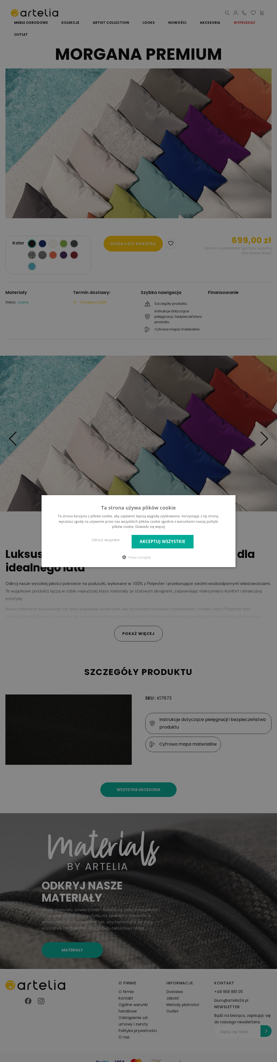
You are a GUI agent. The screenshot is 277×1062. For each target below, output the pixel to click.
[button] (138, 557)
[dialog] (139, 531)
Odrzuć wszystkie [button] (106, 540)
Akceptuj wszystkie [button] (162, 541)
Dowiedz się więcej (150, 526)
